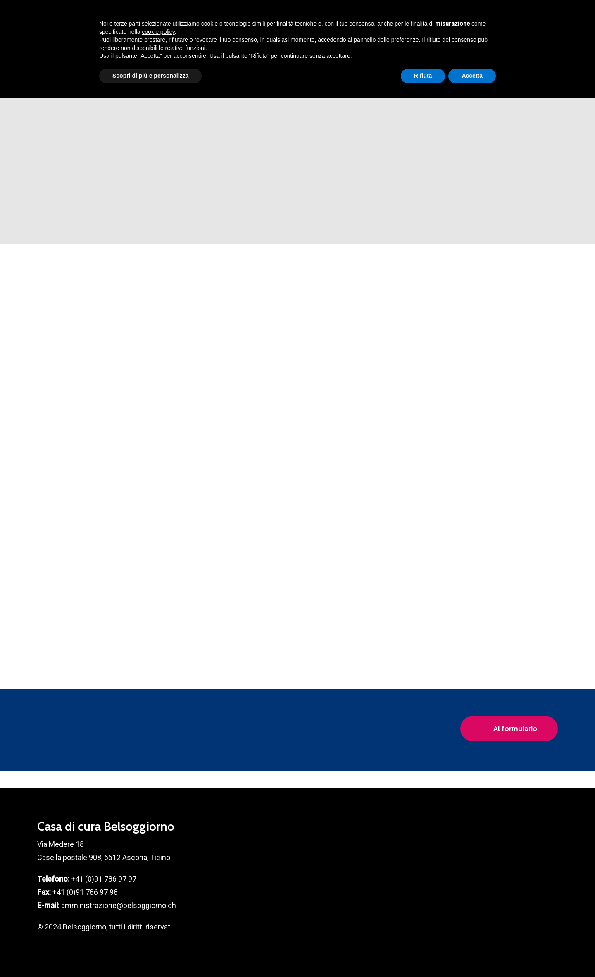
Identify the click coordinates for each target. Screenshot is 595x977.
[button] (509, 728)
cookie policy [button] (158, 910)
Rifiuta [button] (423, 954)
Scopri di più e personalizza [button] (150, 954)
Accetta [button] (472, 954)
